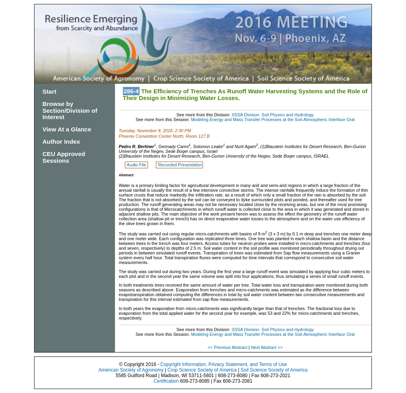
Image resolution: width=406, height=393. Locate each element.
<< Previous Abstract (227, 347)
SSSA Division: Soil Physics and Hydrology (273, 114)
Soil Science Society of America (274, 370)
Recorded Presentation (180, 164)
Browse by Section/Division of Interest (69, 110)
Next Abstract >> (267, 347)
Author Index (61, 141)
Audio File (137, 164)
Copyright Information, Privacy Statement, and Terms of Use (223, 364)
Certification (165, 381)
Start (49, 91)
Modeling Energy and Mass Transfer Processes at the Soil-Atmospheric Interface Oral (273, 119)
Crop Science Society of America (202, 370)
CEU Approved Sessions (63, 157)
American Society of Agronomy (130, 370)
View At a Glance (66, 129)
